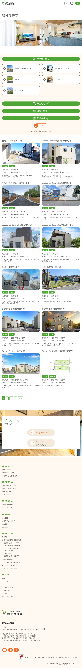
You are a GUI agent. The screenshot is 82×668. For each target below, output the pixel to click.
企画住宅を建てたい (9, 488)
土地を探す (6, 494)
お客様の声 (6, 590)
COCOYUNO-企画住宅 (11, 548)
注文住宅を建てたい (9, 485)
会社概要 (5, 518)
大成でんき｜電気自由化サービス (13, 562)
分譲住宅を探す (7, 469)
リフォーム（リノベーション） (12, 565)
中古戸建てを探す (8, 472)
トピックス (6, 581)
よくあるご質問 (7, 587)
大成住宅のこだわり (9, 521)
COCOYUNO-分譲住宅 (11, 556)
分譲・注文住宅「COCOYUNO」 (13, 540)
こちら (48, 131)
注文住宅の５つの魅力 (12, 545)
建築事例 (5, 527)
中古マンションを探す (9, 476)
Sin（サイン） (10, 551)
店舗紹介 (5, 524)
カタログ (5, 593)
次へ (20, 398)
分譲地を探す (6, 491)
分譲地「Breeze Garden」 (11, 537)
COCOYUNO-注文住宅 (11, 543)
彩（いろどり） (10, 553)
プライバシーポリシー (9, 597)
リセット (40, 126)
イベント (5, 584)
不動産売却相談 (7, 504)
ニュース (5, 578)
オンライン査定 (7, 507)
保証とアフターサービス (10, 568)
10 (15, 398)
